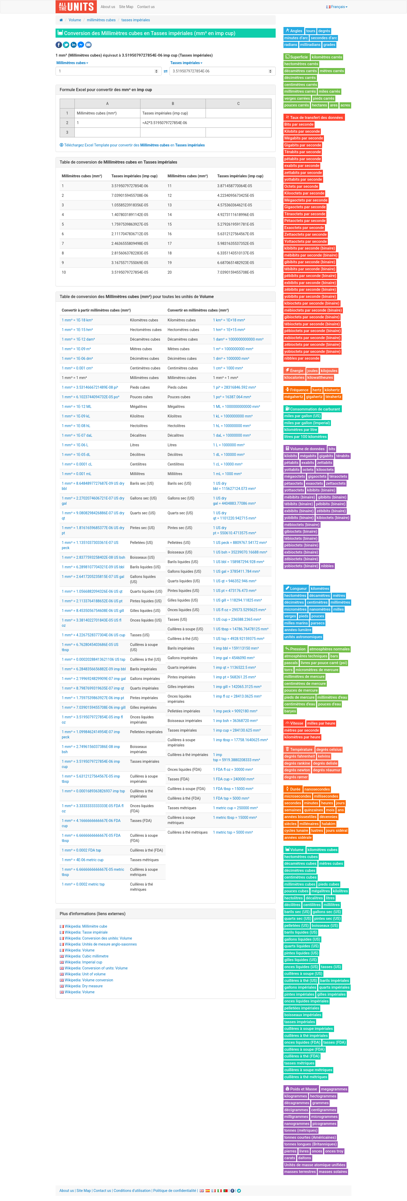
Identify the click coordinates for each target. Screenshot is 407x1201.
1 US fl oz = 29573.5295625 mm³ (239, 610)
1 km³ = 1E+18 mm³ (229, 320)
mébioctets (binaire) (302, 524)
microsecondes (297, 796)
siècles (290, 823)
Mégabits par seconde (303, 138)
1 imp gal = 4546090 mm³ (234, 658)
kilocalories (294, 377)
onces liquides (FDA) (302, 1042)
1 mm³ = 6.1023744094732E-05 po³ (90, 397)
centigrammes (323, 1110)
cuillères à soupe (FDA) (304, 1049)
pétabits (291, 462)
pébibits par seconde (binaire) (310, 275)
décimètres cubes (299, 870)
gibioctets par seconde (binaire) (312, 317)
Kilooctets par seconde (304, 193)
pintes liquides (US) (301, 953)
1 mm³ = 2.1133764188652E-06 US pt (92, 601)
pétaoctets (293, 483)
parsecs (317, 623)
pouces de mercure (301, 690)
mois (330, 810)
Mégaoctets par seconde (306, 200)
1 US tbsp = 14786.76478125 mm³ (241, 629)
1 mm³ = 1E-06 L (75, 445)
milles (338, 609)
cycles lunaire (296, 830)
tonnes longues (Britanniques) (310, 1144)
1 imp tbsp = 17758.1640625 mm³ (240, 740)
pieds (303, 616)
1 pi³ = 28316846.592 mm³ (234, 387)
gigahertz (314, 396)
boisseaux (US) (325, 925)
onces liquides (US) (301, 966)
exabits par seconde (302, 165)
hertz (317, 390)
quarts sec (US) (297, 918)
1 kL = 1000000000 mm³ (233, 416)
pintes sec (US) (327, 918)
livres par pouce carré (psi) (324, 662)
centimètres (317, 602)
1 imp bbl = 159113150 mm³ (236, 648)
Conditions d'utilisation (132, 1191)
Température (299, 749)
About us (108, 7)
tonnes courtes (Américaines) (310, 1137)
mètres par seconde (301, 730)
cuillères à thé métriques (305, 1077)
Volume (75, 20)
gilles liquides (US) (300, 959)
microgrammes (324, 1116)
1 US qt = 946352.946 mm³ (234, 581)
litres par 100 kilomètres (305, 436)
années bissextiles (300, 816)
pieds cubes (328, 884)
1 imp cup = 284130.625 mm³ (237, 730)
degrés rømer (296, 777)
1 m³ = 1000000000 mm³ (233, 349)
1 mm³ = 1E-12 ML (76, 406)
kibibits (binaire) (321, 490)
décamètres (319, 595)
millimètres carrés (300, 91)
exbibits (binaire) (299, 511)
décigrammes (296, 1110)
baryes (290, 711)
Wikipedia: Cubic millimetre (86, 956)
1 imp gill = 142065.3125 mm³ (237, 687)
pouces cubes (296, 891)
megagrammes (334, 1089)
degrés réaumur (327, 770)
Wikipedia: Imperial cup (83, 962)
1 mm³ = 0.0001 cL (77, 464)
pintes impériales (299, 994)
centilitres (312, 904)
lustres (317, 830)
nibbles (327, 566)
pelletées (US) (296, 925)
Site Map (126, 7)
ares (333, 105)
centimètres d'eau (299, 704)
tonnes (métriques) (301, 1130)
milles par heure (321, 723)
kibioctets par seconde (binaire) (312, 303)
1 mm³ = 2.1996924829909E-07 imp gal (94, 679)
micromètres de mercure (317, 669)
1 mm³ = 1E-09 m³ (76, 349)
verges (290, 616)
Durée (293, 789)
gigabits (326, 456)
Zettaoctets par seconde (305, 234)
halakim (328, 823)
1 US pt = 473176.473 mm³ (234, 591)
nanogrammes (297, 1123)
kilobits (290, 456)
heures (327, 803)
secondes (292, 803)
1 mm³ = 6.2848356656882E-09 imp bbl (94, 669)
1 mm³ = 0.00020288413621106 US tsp (93, 659)
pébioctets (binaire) (301, 545)
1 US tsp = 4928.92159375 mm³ (238, 639)
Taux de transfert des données (314, 117)
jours (340, 803)
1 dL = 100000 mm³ (229, 455)
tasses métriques (299, 1063)
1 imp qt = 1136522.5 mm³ (234, 667)
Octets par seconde (301, 186)
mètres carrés (332, 71)
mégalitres (320, 891)
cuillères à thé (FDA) (302, 1056)
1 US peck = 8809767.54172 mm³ (240, 543)
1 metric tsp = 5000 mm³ (233, 832)
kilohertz (332, 390)
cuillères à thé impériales (306, 1035)
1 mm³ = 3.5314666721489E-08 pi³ (90, 387)
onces (317, 1151)
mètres (339, 595)
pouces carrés (296, 105)
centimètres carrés (300, 84)
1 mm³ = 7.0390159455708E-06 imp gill (94, 707)
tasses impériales (135, 20)
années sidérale (298, 837)
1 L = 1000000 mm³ (229, 445)
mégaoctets (294, 476)
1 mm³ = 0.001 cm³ (77, 368)
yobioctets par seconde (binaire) (312, 351)
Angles (294, 31)
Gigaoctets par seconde (305, 207)
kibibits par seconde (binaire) (309, 248)
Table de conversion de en (118, 162)
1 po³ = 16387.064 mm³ (232, 397)
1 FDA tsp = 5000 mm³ (231, 798)
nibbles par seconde (302, 358)
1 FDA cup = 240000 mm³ (233, 779)
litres (330, 898)
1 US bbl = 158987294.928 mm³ (238, 562)
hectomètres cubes (301, 856)
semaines (292, 810)
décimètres (294, 602)
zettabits (325, 462)
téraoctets (338, 476)
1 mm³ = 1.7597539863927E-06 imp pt (93, 698)
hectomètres (295, 595)
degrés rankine (297, 763)
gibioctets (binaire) (300, 531)
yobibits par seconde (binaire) (310, 296)
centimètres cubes (300, 877)
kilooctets (325, 469)
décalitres (314, 898)
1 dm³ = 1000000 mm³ (231, 358)
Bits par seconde (299, 124)
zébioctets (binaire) (301, 559)
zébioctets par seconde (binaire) (312, 344)
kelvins (324, 756)
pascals (291, 662)
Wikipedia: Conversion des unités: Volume (98, 938)
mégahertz (293, 396)
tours (310, 31)
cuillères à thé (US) (300, 980)
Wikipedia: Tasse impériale (86, 932)
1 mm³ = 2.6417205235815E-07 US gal (93, 577)
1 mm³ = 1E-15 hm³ (77, 330)
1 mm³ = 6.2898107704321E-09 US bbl (93, 567)
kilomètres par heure (302, 737)
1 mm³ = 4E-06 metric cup (83, 860)
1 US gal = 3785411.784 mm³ (236, 571)
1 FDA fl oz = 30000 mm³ (233, 769)
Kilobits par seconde (302, 131)
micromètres (295, 609)
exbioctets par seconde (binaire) (312, 337)
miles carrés (329, 91)
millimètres (340, 602)
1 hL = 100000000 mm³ (232, 426)
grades (329, 44)
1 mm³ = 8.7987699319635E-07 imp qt (93, 688)
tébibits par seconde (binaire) (309, 269)
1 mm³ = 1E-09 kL (76, 416)
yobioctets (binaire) (301, 566)
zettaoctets (336, 483)
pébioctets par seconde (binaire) (312, 330)
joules (312, 370)
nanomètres (319, 609)
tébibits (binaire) (298, 504)
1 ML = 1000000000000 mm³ (236, 406)
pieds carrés (323, 98)
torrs (288, 669)
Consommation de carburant (313, 409)
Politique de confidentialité (174, 1191)
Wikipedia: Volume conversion (89, 980)
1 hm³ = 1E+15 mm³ (229, 330)
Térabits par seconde (302, 152)
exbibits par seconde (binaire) (310, 282)
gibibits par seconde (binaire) (309, 262)
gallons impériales (300, 987)
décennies (328, 816)
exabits (308, 462)
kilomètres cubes (322, 849)
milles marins (296, 623)
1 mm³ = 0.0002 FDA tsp (81, 850)
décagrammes (296, 1103)
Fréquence (297, 390)
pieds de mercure (299, 697)
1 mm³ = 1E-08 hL (76, 426)
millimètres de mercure (304, 676)
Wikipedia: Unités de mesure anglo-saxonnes (101, 944)
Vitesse (294, 723)
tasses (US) (331, 966)
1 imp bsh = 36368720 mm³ (235, 721)
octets (308, 469)
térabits (342, 456)
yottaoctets (294, 490)
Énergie (294, 370)
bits (332, 449)
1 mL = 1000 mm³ (227, 474)
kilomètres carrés (327, 57)
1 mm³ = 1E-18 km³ (77, 320)
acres (345, 105)
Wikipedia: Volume (79, 950)
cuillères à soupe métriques (308, 1070)
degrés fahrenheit (299, 756)
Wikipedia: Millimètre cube (86, 926)
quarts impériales (334, 987)
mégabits (308, 456)
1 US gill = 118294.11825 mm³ (237, 600)
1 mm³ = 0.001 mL (76, 474)
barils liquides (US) (300, 932)
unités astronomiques (303, 637)
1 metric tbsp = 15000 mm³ (235, 817)
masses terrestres (300, 1171)
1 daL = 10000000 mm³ (232, 435)
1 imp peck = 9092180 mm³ (235, 711)
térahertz (333, 396)
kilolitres (340, 891)
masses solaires (333, 1171)
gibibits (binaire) (332, 497)
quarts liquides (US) (301, 946)
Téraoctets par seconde (304, 214)
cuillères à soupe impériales (308, 1028)
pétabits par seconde (302, 159)
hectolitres (293, 898)
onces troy (334, 1151)
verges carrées (297, 98)
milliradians (310, 44)
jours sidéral (336, 830)
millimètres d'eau (332, 697)
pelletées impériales (302, 1008)
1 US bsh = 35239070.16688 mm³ (240, 552)
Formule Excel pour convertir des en (106, 89)
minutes (311, 803)
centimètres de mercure (305, 683)
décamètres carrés (300, 71)
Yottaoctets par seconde (305, 241)
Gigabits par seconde (302, 145)
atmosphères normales (330, 649)
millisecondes (326, 796)
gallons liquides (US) (302, 939)
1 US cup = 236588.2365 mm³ (237, 619)
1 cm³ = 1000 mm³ (228, 368)
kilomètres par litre (300, 429)
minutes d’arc (296, 38)
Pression (296, 649)
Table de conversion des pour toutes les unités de (137, 296)
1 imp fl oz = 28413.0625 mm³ (237, 696)
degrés (324, 31)
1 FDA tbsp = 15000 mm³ (233, 789)
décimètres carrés (300, 77)
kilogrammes (295, 1096)
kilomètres (320, 588)
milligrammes (296, 1116)
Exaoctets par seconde (304, 227)
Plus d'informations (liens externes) (92, 913)
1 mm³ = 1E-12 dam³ (78, 339)
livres (304, 1151)
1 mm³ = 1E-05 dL (76, 455)
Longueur (296, 588)
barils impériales (334, 980)
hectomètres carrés (301, 64)
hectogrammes (323, 1096)
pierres (290, 1151)
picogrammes (324, 1123)
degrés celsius (329, 749)
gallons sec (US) (327, 911)
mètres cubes (331, 863)
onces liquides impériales (306, 1001)
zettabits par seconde (303, 172)
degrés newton (297, 770)
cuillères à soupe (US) (303, 973)
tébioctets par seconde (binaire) (312, 324)
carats (289, 1158)
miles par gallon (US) (302, 416)
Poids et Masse (301, 1089)
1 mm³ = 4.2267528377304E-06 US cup (93, 635)
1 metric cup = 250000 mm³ (235, 808)
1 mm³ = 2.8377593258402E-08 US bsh (93, 557)
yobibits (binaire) (299, 517)
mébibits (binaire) (299, 497)
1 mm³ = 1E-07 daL (77, 435)
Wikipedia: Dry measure (84, 986)
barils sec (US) (297, 911)
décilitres (292, 904)
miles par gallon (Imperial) (307, 423)
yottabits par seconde (303, 179)
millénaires (309, 823)
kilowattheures (320, 377)
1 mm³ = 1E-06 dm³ (77, 358)
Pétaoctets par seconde (305, 220)
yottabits (292, 469)
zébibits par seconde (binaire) (310, 289)
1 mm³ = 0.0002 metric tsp (83, 884)
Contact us (146, 7)
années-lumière (297, 630)
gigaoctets (317, 476)
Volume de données (305, 449)
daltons (304, 1158)
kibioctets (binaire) (333, 517)
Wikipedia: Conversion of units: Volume (96, 968)
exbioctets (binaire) (301, 552)
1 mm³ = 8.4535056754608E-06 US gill (93, 611)
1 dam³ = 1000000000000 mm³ (238, 339)
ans (340, 810)
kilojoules (329, 370)
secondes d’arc (324, 38)
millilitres (332, 904)
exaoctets (314, 483)
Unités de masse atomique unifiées (314, 1165)
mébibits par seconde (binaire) (310, 255)
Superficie (297, 57)
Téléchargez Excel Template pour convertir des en (132, 145)
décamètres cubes (300, 863)
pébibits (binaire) (330, 504)
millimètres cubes (101, 20)
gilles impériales (331, 994)
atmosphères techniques (306, 656)
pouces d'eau (329, 704)
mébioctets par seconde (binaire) (313, 310)
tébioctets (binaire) (300, 538)
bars (334, 656)
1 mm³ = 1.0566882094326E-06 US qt (92, 591)
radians (290, 44)
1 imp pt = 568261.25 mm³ (234, 677)
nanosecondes (317, 789)
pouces (317, 616)
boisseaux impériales (302, 1015)
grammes (320, 1103)
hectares (319, 105)
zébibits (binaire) (331, 511)
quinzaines (313, 810)
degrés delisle (325, 763)
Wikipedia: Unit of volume (85, 974)
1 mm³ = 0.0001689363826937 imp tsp (93, 791)
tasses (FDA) (334, 1042)
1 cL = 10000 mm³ (227, 464)
